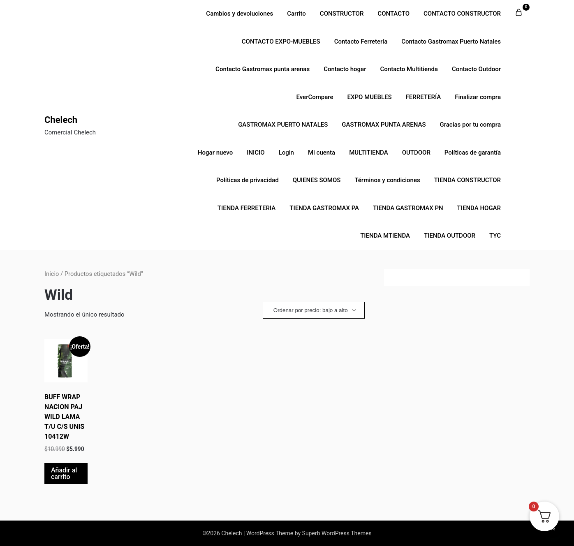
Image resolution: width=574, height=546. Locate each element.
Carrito (296, 13)
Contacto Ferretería (361, 41)
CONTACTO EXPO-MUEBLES (281, 41)
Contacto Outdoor (476, 69)
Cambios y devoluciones (239, 13)
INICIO (256, 152)
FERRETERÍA (423, 97)
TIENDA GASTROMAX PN (408, 208)
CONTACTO (393, 13)
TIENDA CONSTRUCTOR (467, 180)
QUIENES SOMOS (317, 180)
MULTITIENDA (368, 152)
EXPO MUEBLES (369, 97)
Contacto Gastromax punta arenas (262, 69)
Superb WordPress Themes (337, 533)
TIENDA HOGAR (479, 208)
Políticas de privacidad (247, 180)
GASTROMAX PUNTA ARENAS (384, 124)
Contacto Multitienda (408, 69)
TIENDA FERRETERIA (246, 208)
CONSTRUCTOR (342, 13)
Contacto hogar (345, 69)
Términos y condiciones (387, 180)
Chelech (60, 120)
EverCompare (314, 97)
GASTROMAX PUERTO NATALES (283, 124)
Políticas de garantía (472, 152)
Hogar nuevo (215, 152)
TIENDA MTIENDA (385, 235)
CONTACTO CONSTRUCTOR (462, 13)
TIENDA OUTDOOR (449, 235)
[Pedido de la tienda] (314, 310)
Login (286, 152)
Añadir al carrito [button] (64, 473)
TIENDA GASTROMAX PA (324, 208)
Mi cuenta (321, 152)
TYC (495, 235)
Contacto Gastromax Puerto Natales (451, 41)
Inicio (51, 274)
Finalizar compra (478, 97)
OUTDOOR (416, 152)
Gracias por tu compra (470, 124)
